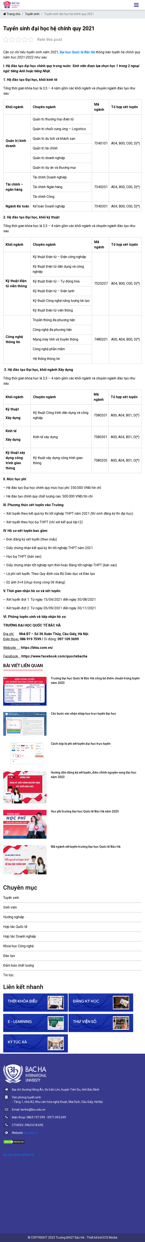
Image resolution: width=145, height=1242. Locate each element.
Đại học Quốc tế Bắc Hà (18, 1154)
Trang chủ (11, 14)
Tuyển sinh (32, 14)
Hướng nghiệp (13, 917)
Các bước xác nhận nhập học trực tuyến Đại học (83, 713)
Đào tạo (9, 956)
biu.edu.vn (31, 1133)
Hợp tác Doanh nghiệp (19, 936)
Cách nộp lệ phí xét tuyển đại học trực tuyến (81, 743)
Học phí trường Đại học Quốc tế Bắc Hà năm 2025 (85, 811)
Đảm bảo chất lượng (18, 965)
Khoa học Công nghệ (18, 946)
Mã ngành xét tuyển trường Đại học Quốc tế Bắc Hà (85, 846)
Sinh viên (10, 907)
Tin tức (8, 975)
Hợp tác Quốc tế (15, 927)
